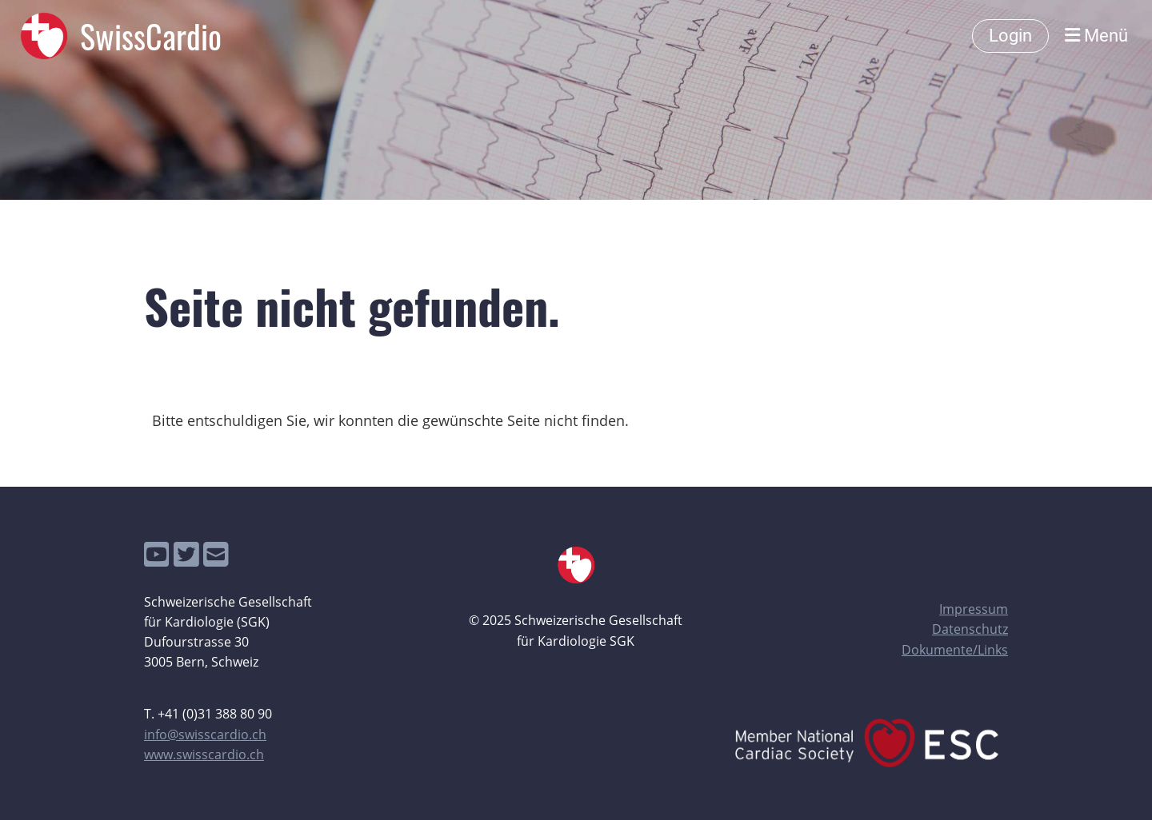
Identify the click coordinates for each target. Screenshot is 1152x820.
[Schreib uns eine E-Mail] (216, 554)
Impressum (973, 609)
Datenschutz (970, 629)
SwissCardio (151, 36)
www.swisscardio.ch (204, 754)
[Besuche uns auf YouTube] (157, 554)
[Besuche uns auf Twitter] (186, 554)
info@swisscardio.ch (205, 734)
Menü (1096, 36)
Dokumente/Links (955, 650)
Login (1010, 36)
